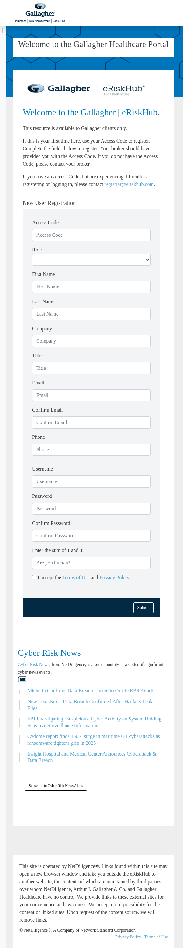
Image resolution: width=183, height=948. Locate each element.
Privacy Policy (115, 577)
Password (42, 496)
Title (37, 355)
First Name (43, 274)
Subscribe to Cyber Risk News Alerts (56, 785)
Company (42, 328)
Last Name (43, 301)
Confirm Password (51, 523)
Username (42, 469)
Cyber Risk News (33, 664)
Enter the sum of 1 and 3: (58, 550)
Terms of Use (76, 577)
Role (37, 249)
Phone (38, 437)
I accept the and (80, 577)
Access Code (45, 222)
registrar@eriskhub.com (129, 184)
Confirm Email (47, 410)
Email (38, 382)
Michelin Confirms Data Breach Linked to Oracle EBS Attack (90, 690)
